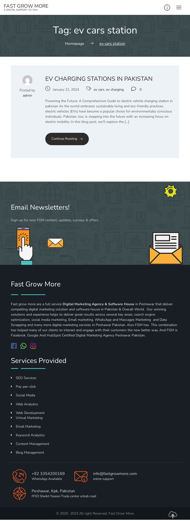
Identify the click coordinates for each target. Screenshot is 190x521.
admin (27, 95)
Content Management (30, 443)
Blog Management (27, 452)
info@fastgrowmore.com (115, 473)
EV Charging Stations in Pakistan (99, 78)
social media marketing (49, 319)
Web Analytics (24, 404)
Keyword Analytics (28, 435)
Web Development (28, 412)
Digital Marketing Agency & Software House (98, 304)
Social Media (23, 395)
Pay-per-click (23, 386)
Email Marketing (26, 426)
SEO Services (23, 377)
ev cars (99, 89)
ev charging (115, 89)
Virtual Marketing (27, 417)
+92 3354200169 (48, 473)
